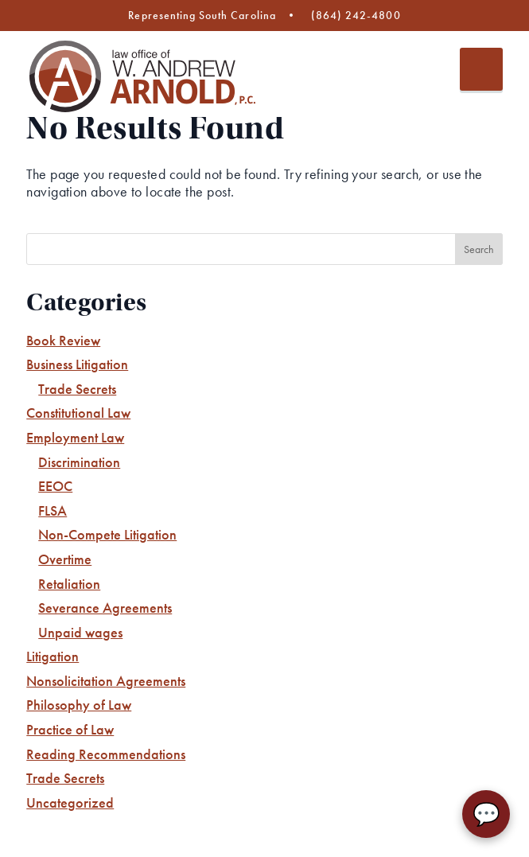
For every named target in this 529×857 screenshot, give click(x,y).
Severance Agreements (105, 607)
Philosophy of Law (78, 704)
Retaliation (69, 584)
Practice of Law (70, 729)
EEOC (55, 486)
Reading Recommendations (105, 754)
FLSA (52, 510)
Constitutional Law (78, 412)
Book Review (63, 340)
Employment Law (75, 437)
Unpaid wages (80, 632)
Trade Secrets (77, 389)
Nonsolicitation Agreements (105, 681)
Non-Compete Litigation (107, 534)
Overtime (64, 559)
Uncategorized (70, 802)
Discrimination (79, 462)
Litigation (52, 656)
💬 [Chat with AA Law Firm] (486, 814)
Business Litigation (77, 364)
